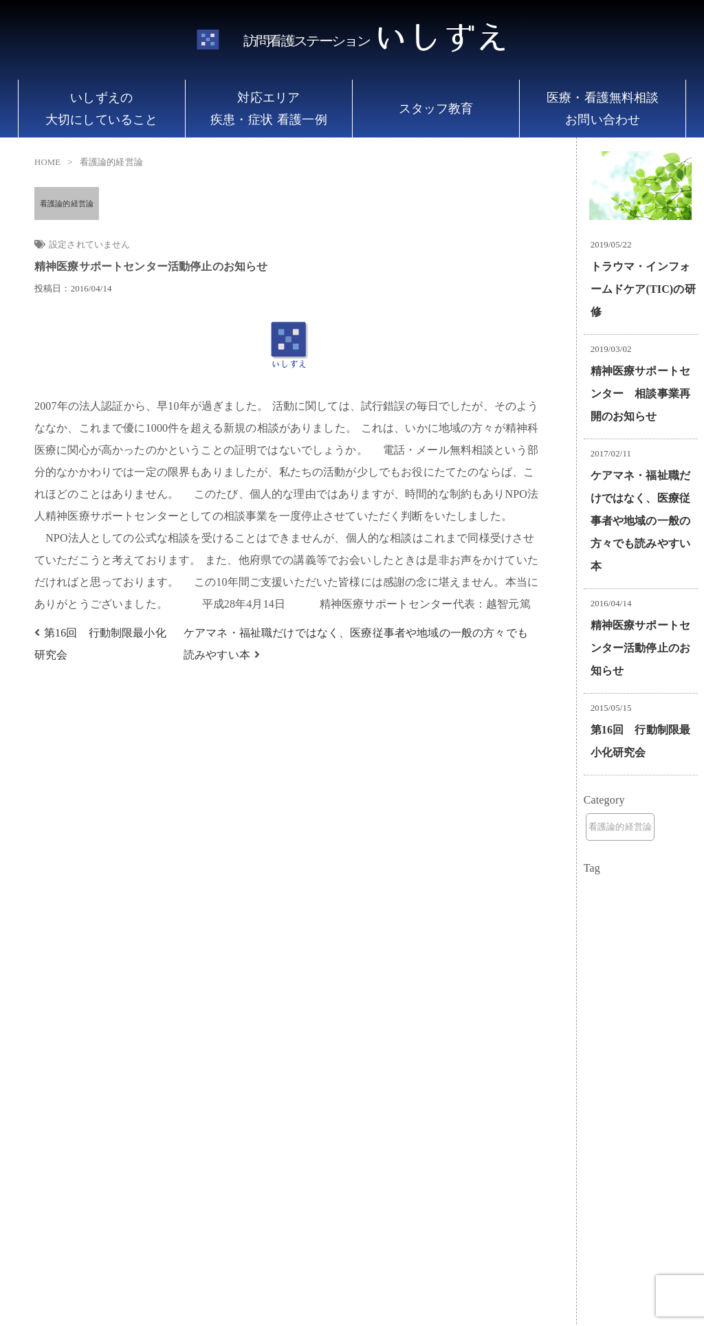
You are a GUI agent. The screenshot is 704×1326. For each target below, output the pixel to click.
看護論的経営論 (67, 203)
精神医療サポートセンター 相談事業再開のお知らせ (640, 393)
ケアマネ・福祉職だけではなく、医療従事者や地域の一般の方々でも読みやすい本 (640, 520)
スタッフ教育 (436, 108)
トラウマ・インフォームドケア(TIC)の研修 (643, 289)
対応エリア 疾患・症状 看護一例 (268, 108)
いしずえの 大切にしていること (101, 108)
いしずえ (375, 40)
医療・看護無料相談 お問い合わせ (603, 108)
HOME (47, 162)
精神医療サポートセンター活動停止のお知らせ (640, 647)
